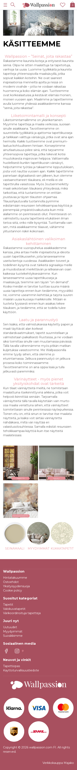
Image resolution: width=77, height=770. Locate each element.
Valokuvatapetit (14, 609)
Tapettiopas (11, 666)
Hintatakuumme (15, 577)
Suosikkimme (13, 636)
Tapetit (8, 604)
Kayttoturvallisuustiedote (21, 670)
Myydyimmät (12, 631)
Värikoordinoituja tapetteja (22, 613)
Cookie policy (12, 590)
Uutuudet (10, 627)
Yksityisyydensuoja (16, 586)
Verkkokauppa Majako (58, 763)
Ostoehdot (11, 582)
